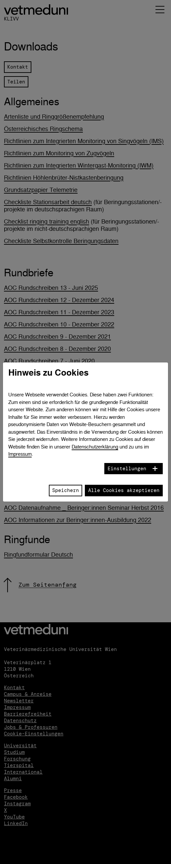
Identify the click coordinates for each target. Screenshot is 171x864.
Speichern (65, 490)
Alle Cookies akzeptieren (123, 490)
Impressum (20, 454)
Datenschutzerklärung (95, 446)
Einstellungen (127, 468)
